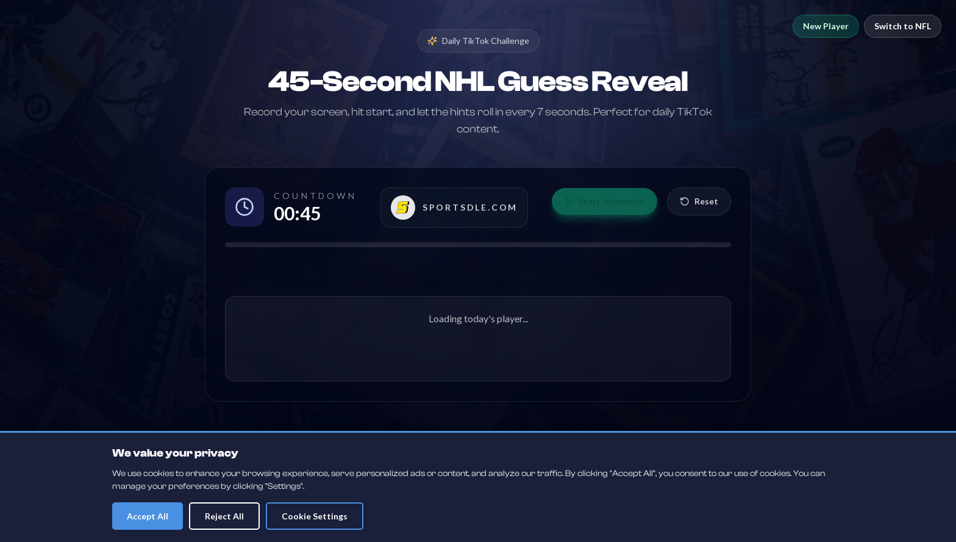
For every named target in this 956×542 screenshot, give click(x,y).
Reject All (224, 516)
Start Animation (604, 201)
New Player (826, 26)
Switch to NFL (902, 26)
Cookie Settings (315, 516)
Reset (699, 201)
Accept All (147, 516)
